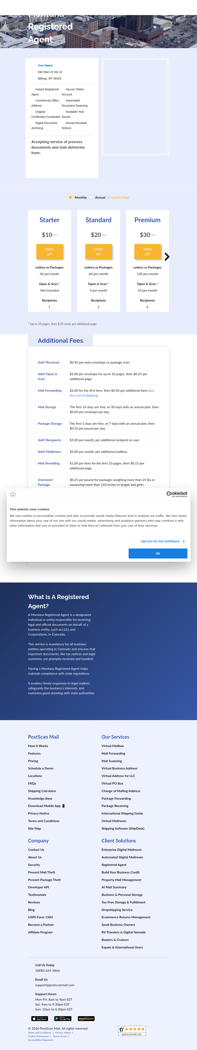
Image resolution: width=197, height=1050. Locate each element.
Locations (35, 776)
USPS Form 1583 (40, 917)
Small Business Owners (118, 924)
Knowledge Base (40, 798)
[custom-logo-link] (49, 6)
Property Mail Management (121, 880)
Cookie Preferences (38, 1036)
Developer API (38, 887)
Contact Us (36, 849)
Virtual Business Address (119, 768)
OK (158, 553)
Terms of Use (60, 1036)
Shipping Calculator (42, 791)
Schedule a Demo (40, 768)
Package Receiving (115, 806)
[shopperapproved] (132, 1031)
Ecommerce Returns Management (126, 917)
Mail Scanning (112, 761)
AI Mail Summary (114, 887)
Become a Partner (41, 924)
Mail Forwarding (113, 753)
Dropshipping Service (117, 910)
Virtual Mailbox (113, 746)
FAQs (32, 783)
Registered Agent (114, 865)
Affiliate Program (40, 932)
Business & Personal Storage (122, 894)
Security (34, 865)
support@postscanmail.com (55, 985)
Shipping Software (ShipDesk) (123, 828)
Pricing (33, 761)
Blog (31, 910)
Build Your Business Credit (121, 872)
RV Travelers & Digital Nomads (124, 932)
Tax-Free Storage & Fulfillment (124, 902)
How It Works (38, 746)
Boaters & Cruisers (115, 940)
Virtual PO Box (112, 783)
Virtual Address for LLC (118, 776)
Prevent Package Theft (44, 880)
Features (34, 753)
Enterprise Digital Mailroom (122, 849)
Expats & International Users (122, 947)
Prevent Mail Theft (41, 872)
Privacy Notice (38, 813)
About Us (35, 857)
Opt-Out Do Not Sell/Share (160, 541)
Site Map (34, 828)
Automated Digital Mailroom (122, 857)
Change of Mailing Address (121, 791)
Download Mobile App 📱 (47, 806)
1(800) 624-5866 (47, 970)
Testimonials (37, 894)
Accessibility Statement (40, 1039)
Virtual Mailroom (114, 821)
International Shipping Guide (122, 813)
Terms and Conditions (44, 821)
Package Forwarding (116, 798)
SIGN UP (49, 251)
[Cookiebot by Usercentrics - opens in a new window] (169, 494)
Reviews (34, 902)
